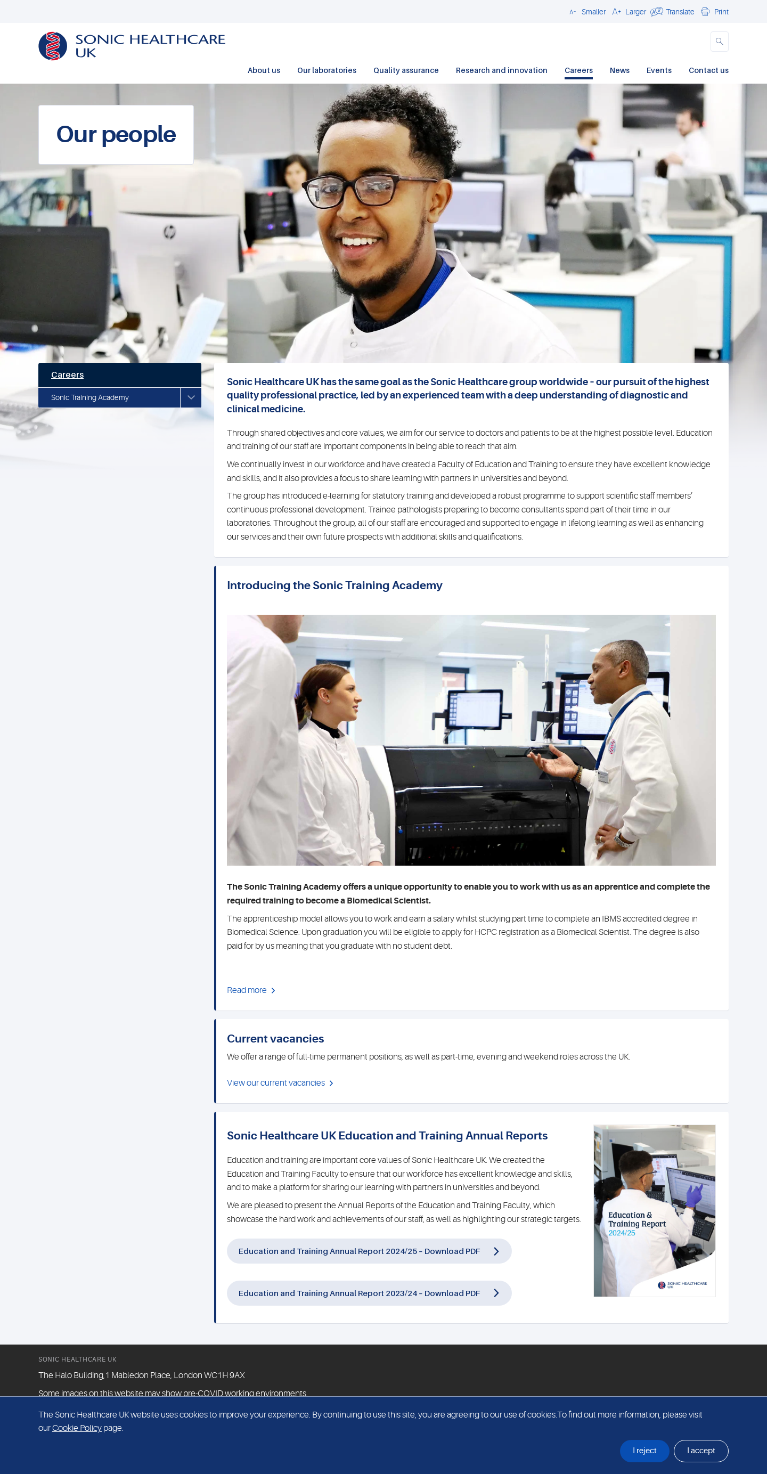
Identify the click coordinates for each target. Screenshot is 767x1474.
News (620, 70)
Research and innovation (502, 70)
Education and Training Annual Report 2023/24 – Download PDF (359, 1293)
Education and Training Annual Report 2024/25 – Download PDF (359, 1251)
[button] (586, 11)
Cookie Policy (77, 1428)
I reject (645, 1450)
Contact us (709, 70)
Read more (247, 990)
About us (264, 70)
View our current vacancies (276, 1083)
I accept (701, 1450)
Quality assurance (406, 70)
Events (659, 70)
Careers (579, 70)
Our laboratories (326, 70)
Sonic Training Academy (90, 397)
